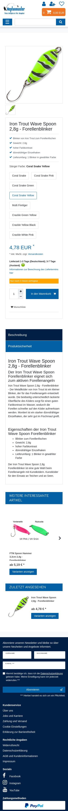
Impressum (9, 761)
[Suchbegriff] (35, 22)
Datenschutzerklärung (15, 750)
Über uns (8, 710)
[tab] (34, 335)
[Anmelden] (44, 4)
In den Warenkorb (43, 294)
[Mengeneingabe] (13, 294)
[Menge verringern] (20, 296)
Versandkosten (35, 254)
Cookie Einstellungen (15, 726)
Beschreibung (17, 335)
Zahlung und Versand (15, 721)
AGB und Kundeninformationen (20, 756)
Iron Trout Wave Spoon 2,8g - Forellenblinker (43, 599)
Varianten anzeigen (23, 571)
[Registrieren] (52, 4)
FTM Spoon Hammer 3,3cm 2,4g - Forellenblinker (20, 556)
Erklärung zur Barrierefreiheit (19, 731)
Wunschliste (18, 307)
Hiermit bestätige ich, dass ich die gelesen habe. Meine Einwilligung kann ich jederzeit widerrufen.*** (34, 677)
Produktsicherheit (20, 346)
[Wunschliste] (61, 4)
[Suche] (60, 22)
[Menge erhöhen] (20, 291)
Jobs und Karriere (13, 715)
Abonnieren (44, 689)
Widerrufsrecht (11, 745)
